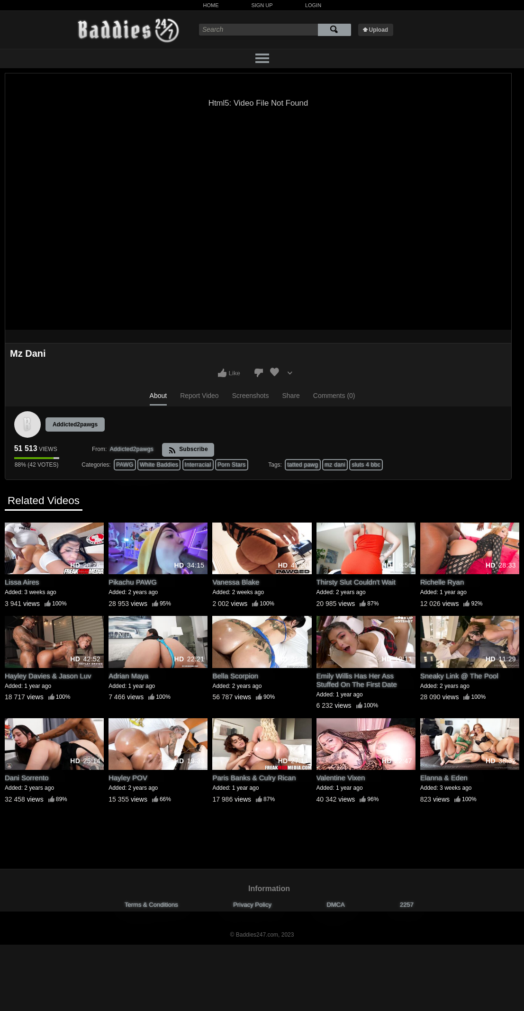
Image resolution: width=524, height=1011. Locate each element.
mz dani (335, 464)
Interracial (198, 464)
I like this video (222, 373)
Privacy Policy (252, 904)
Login (313, 5)
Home (211, 5)
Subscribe (188, 450)
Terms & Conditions (151, 904)
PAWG (125, 464)
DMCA (335, 904)
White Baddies (159, 464)
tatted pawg (302, 464)
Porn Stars (231, 464)
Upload (378, 30)
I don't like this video (258, 373)
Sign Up (261, 5)
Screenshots (250, 395)
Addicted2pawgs (75, 424)
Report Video (199, 395)
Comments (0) (334, 395)
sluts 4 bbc (366, 464)
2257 (407, 904)
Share (290, 395)
